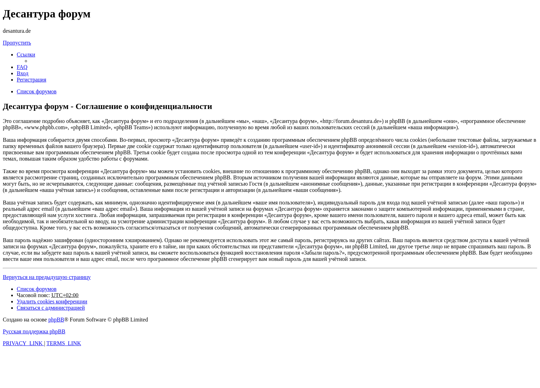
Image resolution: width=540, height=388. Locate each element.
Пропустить (17, 43)
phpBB (56, 320)
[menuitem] (22, 67)
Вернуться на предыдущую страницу (47, 277)
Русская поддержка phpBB (34, 331)
